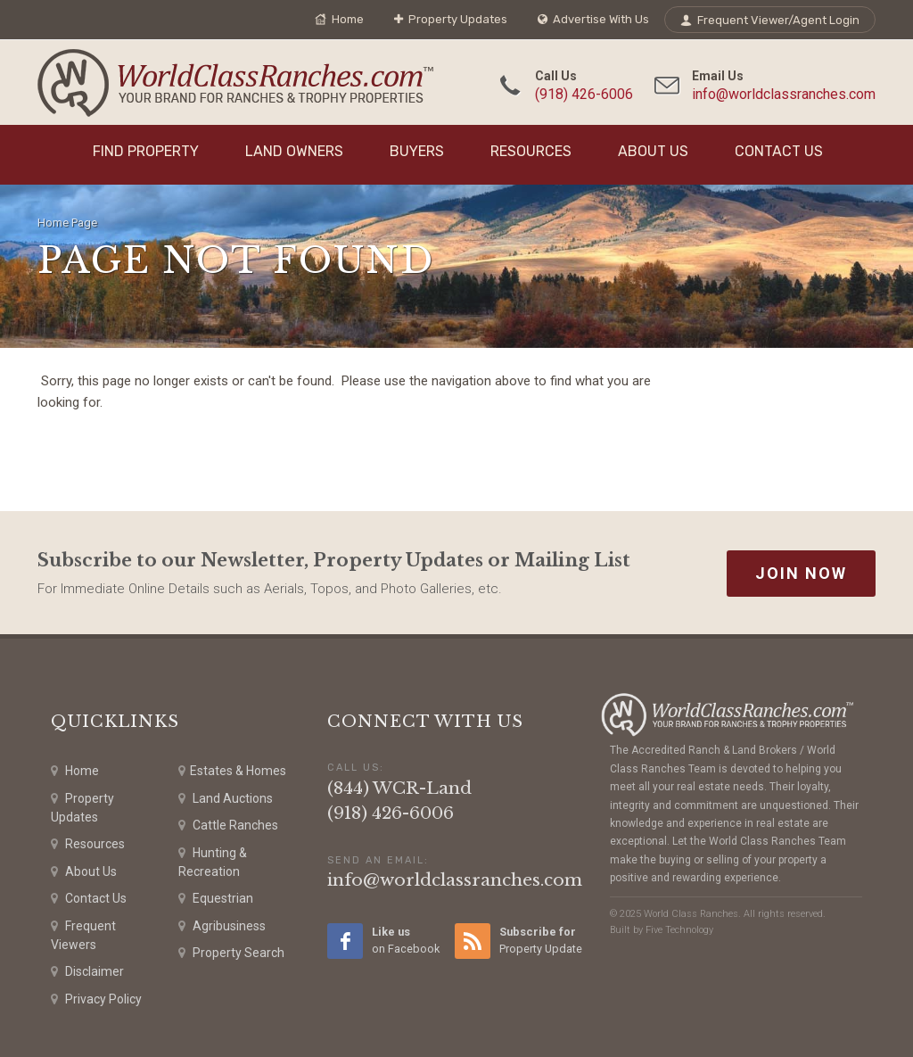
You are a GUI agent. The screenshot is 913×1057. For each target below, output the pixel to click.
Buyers (417, 151)
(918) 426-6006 (584, 94)
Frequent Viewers (83, 934)
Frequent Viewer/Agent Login (770, 20)
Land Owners (294, 151)
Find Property (146, 151)
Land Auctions (225, 798)
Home (339, 19)
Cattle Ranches (228, 825)
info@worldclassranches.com (784, 94)
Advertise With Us (593, 19)
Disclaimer (87, 971)
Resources (531, 151)
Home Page (67, 222)
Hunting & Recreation (212, 861)
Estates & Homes (232, 771)
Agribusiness (222, 926)
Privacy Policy (96, 999)
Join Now (801, 573)
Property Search (231, 953)
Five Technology (679, 930)
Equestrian (215, 898)
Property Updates (450, 19)
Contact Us (779, 151)
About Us (653, 151)
